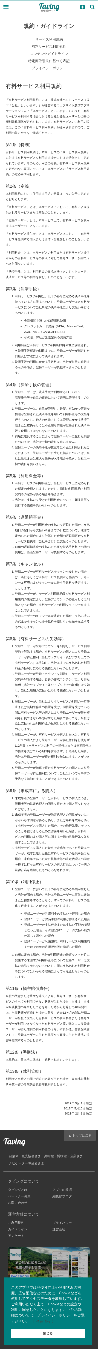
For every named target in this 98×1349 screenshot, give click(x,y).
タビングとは (17, 1190)
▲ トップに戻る (80, 1135)
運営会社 (58, 1229)
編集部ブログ (62, 1196)
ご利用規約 (16, 1223)
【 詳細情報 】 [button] (43, 1321)
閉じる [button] (48, 1333)
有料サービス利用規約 (49, 46)
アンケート (16, 1236)
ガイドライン (17, 1229)
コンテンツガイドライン (49, 54)
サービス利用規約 (49, 39)
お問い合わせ (17, 1203)
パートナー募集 (19, 1196)
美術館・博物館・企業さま (63, 1156)
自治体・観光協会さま (25, 1156)
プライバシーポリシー (49, 68)
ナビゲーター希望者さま (26, 1163)
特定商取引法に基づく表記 (49, 61)
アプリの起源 (62, 1190)
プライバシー (62, 1223)
